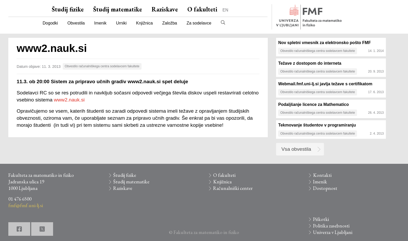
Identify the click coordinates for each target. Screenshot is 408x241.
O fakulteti (202, 9)
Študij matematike (117, 9)
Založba (169, 23)
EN (225, 10)
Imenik (100, 23)
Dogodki (50, 23)
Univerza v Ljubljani (332, 232)
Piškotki (321, 219)
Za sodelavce (199, 23)
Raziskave (164, 9)
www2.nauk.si (69, 100)
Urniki (121, 23)
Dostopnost (325, 188)
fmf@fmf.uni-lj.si (25, 205)
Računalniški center (233, 188)
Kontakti (322, 175)
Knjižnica (144, 23)
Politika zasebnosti (331, 225)
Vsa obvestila (296, 149)
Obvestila (76, 23)
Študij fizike (68, 9)
